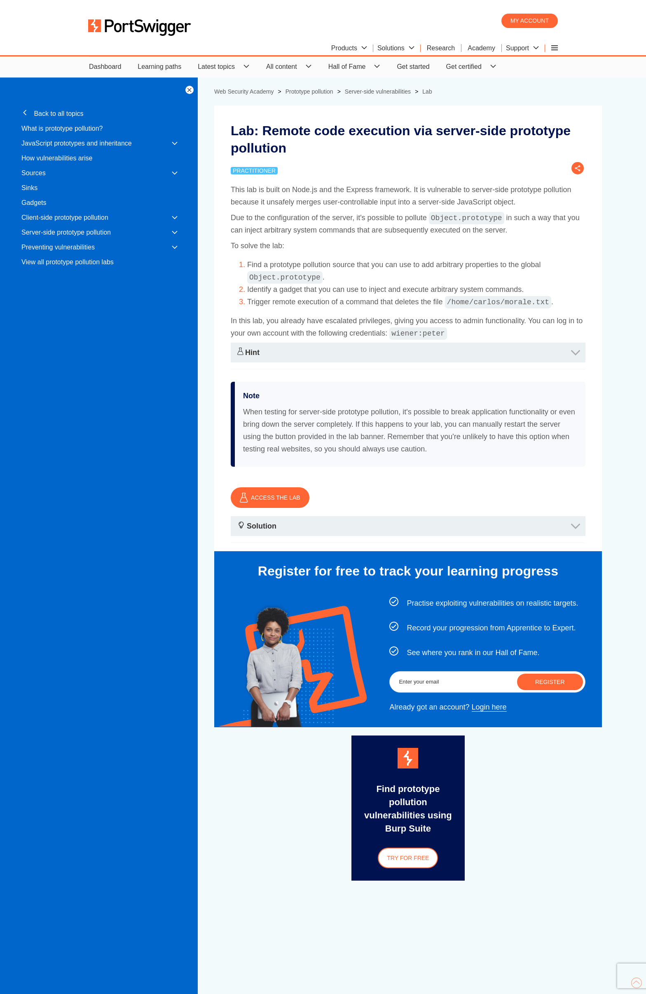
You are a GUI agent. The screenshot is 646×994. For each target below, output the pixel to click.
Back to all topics (52, 113)
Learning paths (159, 66)
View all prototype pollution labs (67, 262)
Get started (413, 66)
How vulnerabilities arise (57, 158)
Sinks (29, 187)
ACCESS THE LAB (270, 497)
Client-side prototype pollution (64, 217)
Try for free (408, 858)
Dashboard (105, 66)
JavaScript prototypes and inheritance (76, 143)
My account (529, 20)
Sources (33, 172)
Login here (489, 707)
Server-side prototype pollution (66, 232)
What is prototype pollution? (62, 128)
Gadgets (33, 202)
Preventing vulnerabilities (58, 247)
